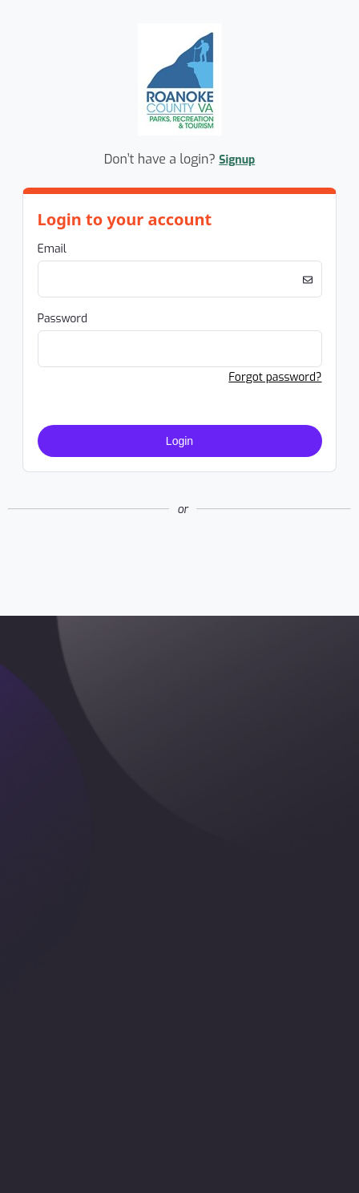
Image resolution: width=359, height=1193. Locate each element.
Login (179, 441)
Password (63, 318)
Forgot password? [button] (274, 377)
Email (52, 249)
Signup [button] (237, 160)
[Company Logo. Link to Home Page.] (180, 132)
